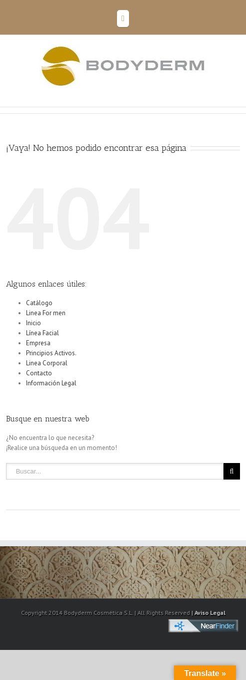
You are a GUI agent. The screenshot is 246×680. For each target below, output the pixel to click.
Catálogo (39, 303)
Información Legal (51, 383)
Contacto (39, 373)
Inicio (33, 323)
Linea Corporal (47, 363)
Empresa (38, 343)
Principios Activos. (51, 353)
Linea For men (46, 313)
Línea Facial (42, 333)
